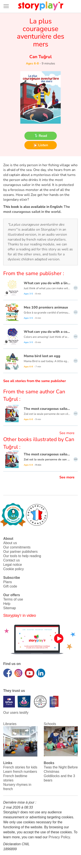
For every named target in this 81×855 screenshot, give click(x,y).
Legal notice (12, 564)
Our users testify (15, 712)
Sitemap (9, 608)
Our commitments (16, 547)
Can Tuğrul (40, 57)
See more (67, 433)
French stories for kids (20, 767)
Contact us (11, 560)
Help (6, 604)
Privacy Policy (59, 837)
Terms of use (13, 599)
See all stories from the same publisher (34, 381)
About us (10, 543)
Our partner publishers (20, 551)
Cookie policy (13, 569)
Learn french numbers (20, 771)
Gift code (10, 586)
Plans (7, 582)
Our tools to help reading (22, 556)
